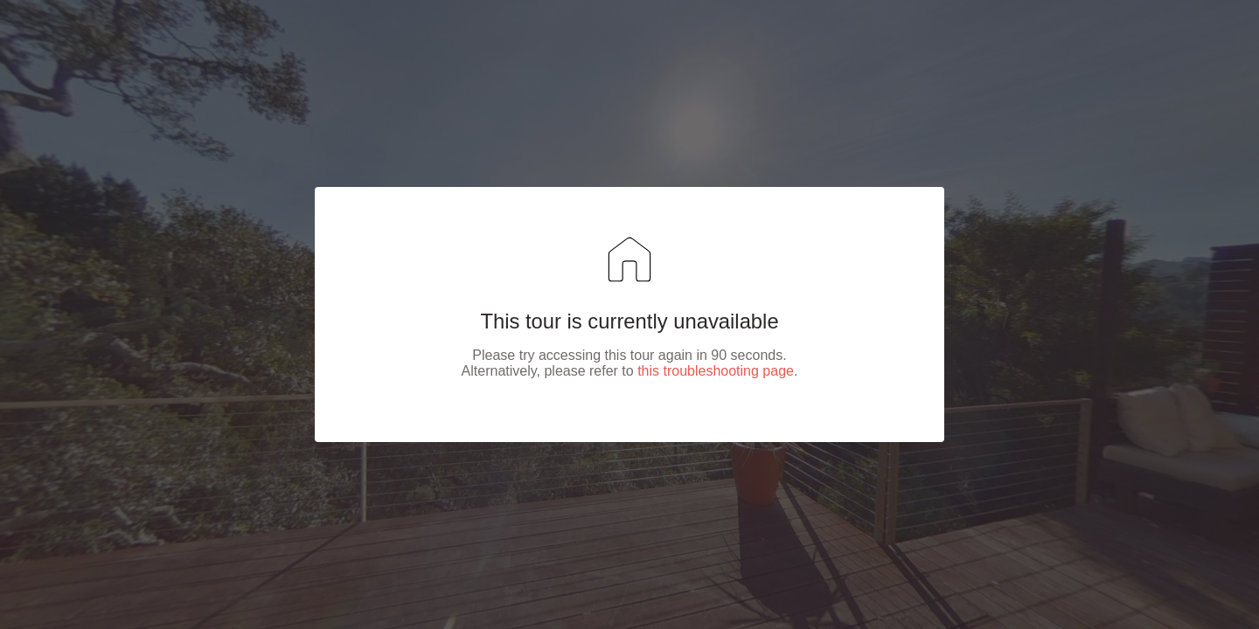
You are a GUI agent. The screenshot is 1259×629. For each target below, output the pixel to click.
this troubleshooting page (715, 370)
